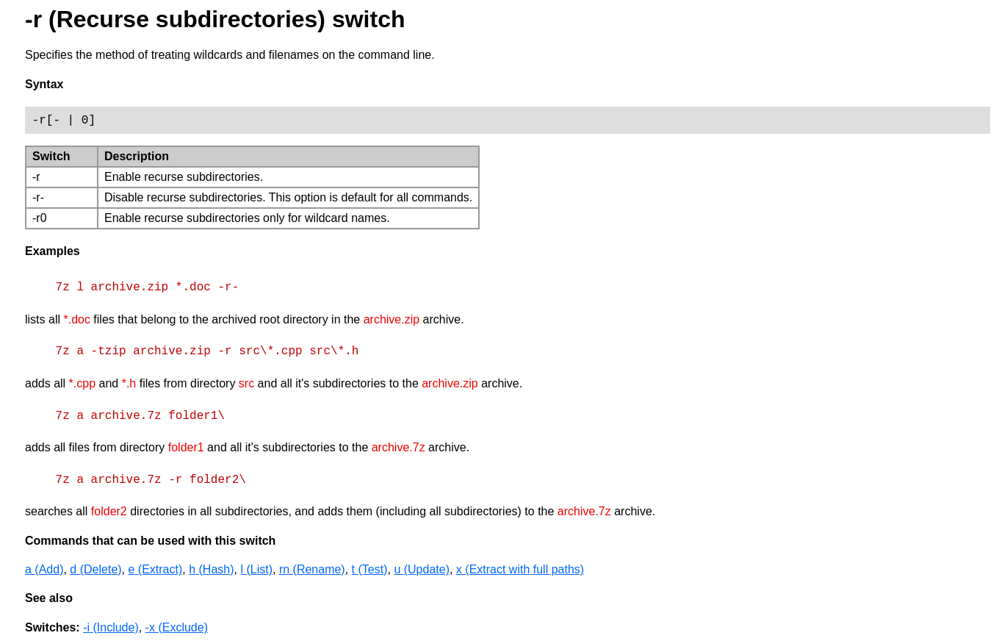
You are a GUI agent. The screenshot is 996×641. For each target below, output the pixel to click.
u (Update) (422, 569)
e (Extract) (156, 569)
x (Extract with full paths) (520, 569)
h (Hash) (211, 569)
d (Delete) (95, 569)
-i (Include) (111, 627)
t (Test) (370, 569)
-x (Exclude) (176, 627)
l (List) (256, 569)
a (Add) (44, 569)
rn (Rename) (312, 569)
